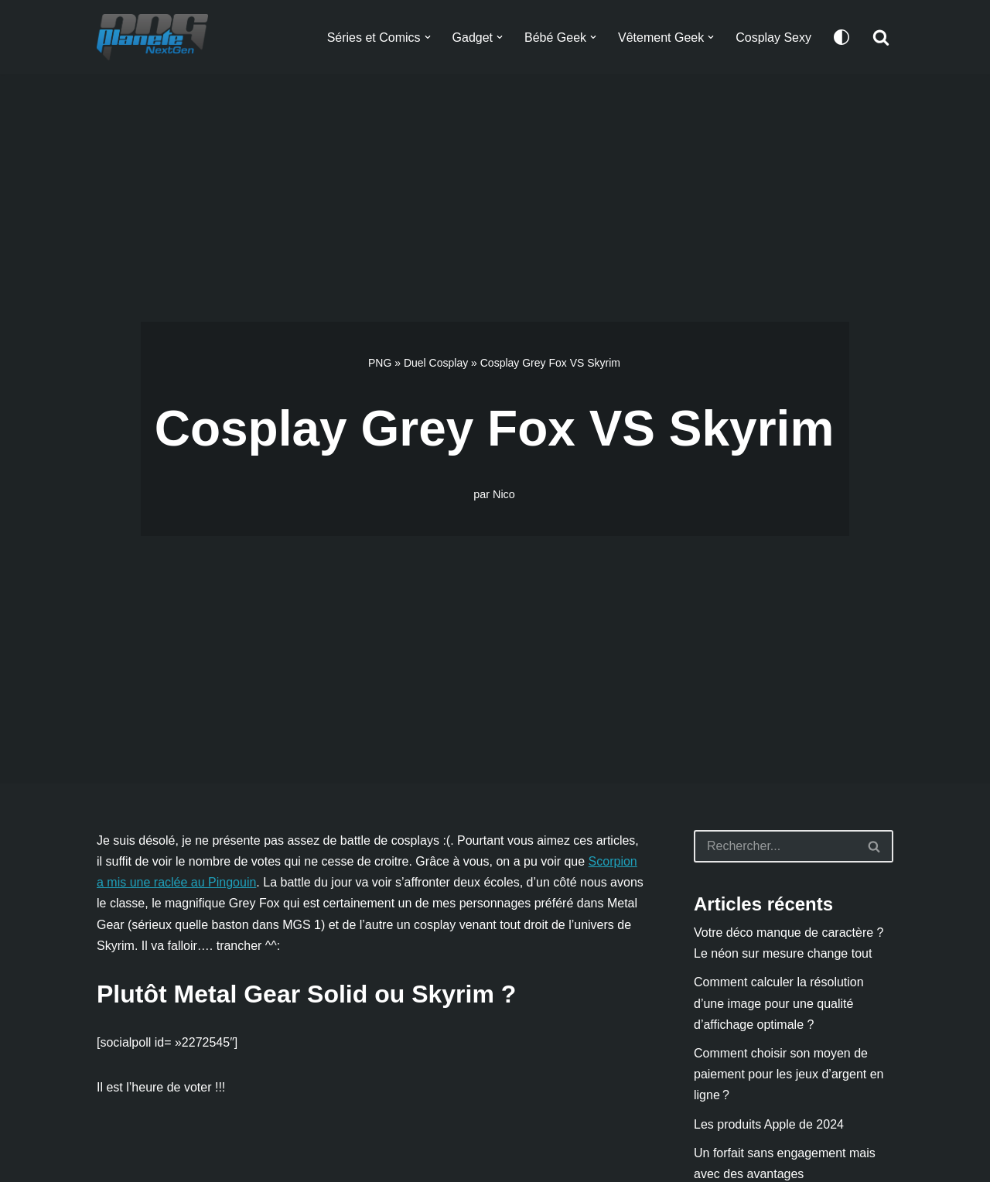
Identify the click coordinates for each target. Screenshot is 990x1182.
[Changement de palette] (841, 37)
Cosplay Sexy (773, 37)
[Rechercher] (880, 37)
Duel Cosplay (436, 363)
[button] (427, 37)
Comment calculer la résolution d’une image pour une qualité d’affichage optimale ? (779, 1002)
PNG (379, 363)
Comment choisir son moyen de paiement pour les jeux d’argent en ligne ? (789, 1074)
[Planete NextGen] (156, 37)
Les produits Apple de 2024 (769, 1124)
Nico (504, 494)
